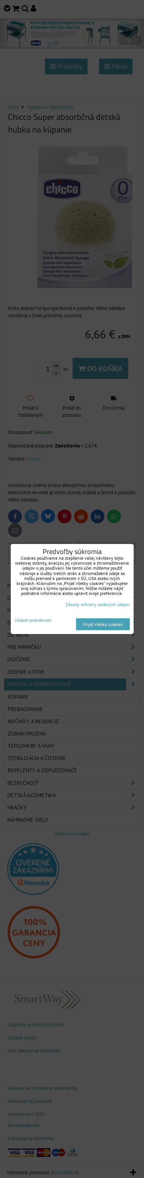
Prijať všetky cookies (102, 624)
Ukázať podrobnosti (33, 620)
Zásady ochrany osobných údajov (98, 604)
